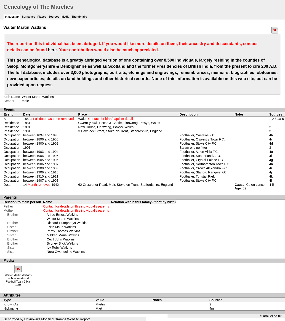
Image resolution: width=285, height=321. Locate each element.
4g (271, 160)
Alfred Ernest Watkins (62, 214)
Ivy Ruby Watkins (59, 247)
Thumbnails (79, 16)
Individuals (12, 17)
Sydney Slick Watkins (62, 243)
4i (270, 168)
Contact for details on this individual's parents (76, 206)
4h (271, 164)
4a (279, 119)
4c (271, 139)
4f (270, 156)
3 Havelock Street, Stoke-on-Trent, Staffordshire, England (120, 131)
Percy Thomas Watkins (63, 231)
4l (270, 180)
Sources (53, 16)
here (52, 50)
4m (211, 308)
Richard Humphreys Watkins (67, 223)
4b (271, 135)
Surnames (28, 16)
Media (65, 16)
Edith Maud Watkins (61, 227)
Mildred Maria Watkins (63, 235)
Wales (106, 119)
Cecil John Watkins (61, 239)
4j (270, 172)
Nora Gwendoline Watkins (66, 252)
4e (271, 152)
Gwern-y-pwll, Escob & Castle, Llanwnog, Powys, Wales (119, 123)
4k (271, 176)
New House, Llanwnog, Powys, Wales (105, 127)
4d (271, 143)
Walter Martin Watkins (63, 219)
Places (41, 16)
